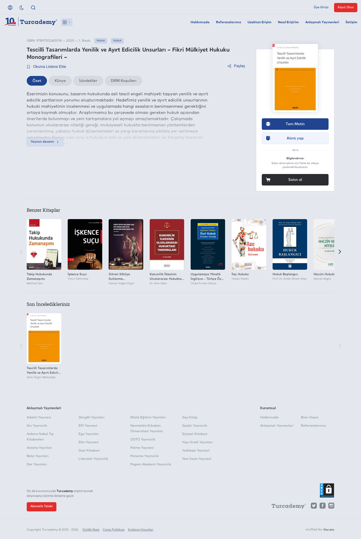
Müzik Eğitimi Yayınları (148, 417)
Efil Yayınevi (88, 425)
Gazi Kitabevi (89, 450)
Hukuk (101, 40)
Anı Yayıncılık (37, 425)
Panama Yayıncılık (144, 456)
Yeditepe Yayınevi (196, 450)
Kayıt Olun (346, 7)
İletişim (351, 22)
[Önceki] (21, 252)
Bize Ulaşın (309, 417)
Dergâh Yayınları (92, 417)
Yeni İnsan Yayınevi (196, 459)
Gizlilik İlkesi (90, 529)
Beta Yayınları (38, 456)
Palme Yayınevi (142, 447)
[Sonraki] (340, 252)
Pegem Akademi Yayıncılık (150, 464)
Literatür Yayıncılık (93, 459)
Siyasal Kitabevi (194, 434)
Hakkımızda (200, 22)
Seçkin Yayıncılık (194, 425)
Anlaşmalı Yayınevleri (322, 22)
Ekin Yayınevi (89, 442)
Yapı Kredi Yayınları (197, 442)
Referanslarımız (228, 22)
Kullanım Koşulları (140, 529)
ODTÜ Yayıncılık (142, 439)
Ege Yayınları (89, 434)
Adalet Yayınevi (39, 417)
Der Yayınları (37, 464)
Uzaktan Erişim (259, 22)
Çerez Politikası (114, 529)
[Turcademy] (286, 507)
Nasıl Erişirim (288, 22)
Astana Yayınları (39, 447)
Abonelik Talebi (41, 506)
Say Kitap (190, 417)
